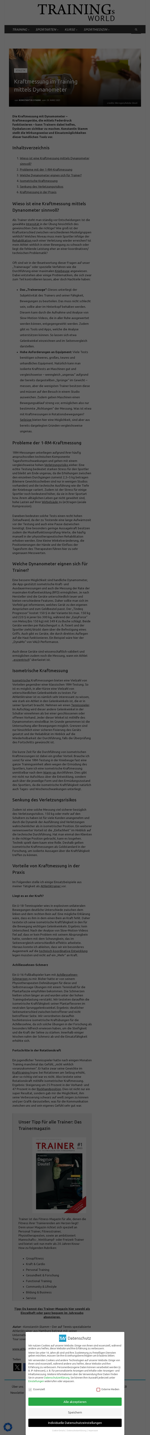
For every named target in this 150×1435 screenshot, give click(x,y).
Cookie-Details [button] (58, 1430)
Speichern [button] (75, 1412)
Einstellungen (36, 1381)
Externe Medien (108, 1389)
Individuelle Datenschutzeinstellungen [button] (75, 1422)
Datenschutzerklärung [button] (77, 1430)
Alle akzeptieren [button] (75, 1401)
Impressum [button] (93, 1430)
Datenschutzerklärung (56, 1377)
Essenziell (36, 1389)
